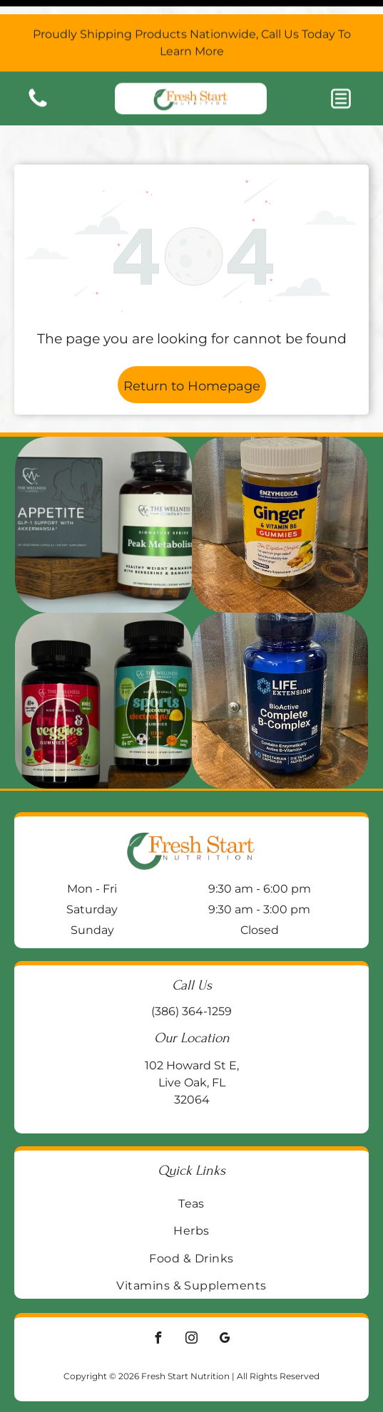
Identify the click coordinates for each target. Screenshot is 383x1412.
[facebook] (158, 1304)
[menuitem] (191, 1167)
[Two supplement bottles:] (103, 665)
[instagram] (192, 1304)
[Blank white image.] (37, 91)
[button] (341, 84)
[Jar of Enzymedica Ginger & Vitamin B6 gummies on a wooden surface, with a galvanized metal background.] (280, 489)
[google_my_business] (225, 1304)
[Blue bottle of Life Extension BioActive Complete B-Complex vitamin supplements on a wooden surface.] (280, 665)
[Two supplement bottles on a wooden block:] (103, 489)
